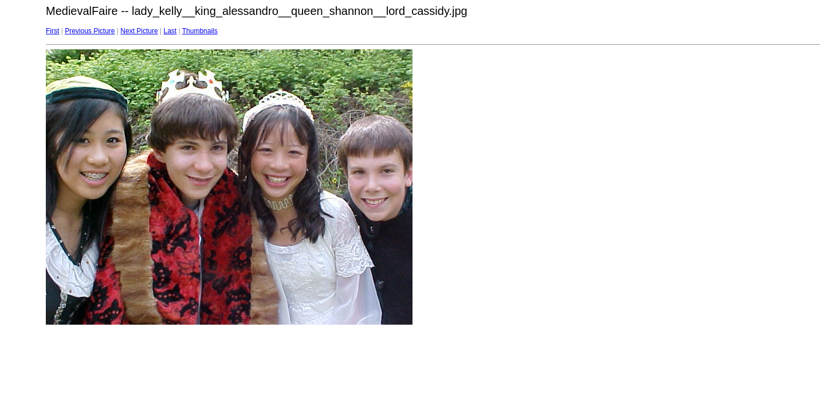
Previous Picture (90, 31)
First (52, 31)
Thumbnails (200, 31)
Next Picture (139, 31)
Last (169, 31)
